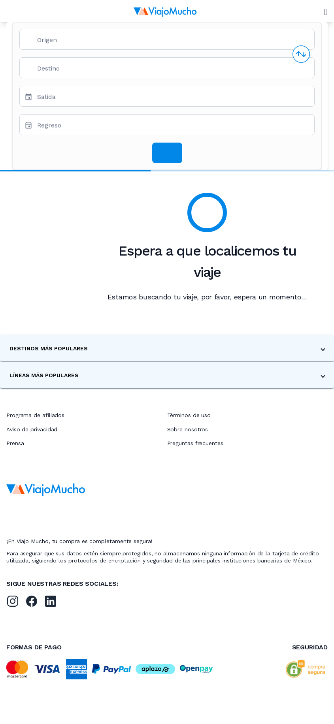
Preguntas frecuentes (195, 443)
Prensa (15, 443)
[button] (167, 348)
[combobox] (172, 42)
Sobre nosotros (187, 429)
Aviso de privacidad (31, 429)
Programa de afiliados (35, 415)
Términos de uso (189, 415)
